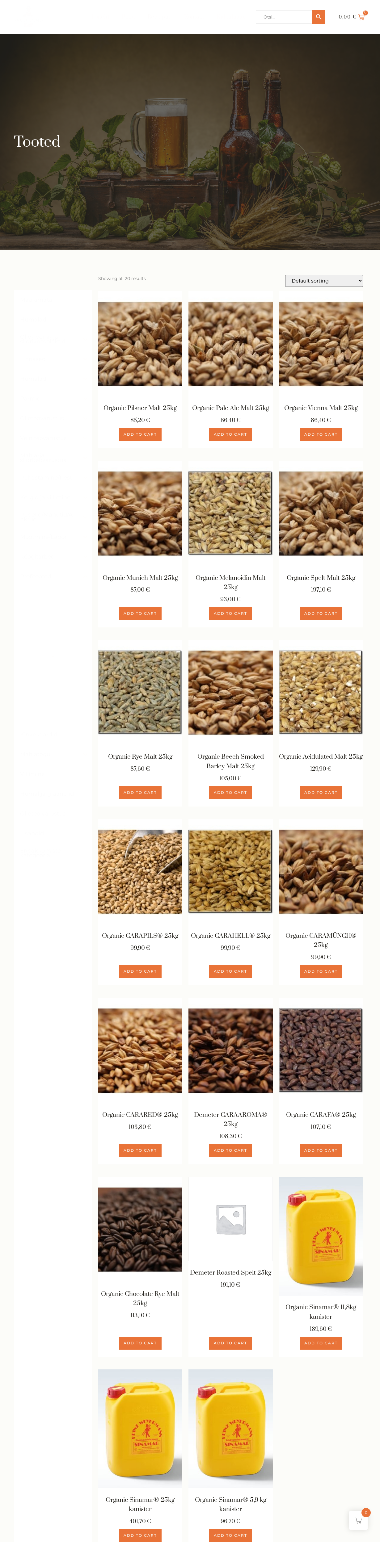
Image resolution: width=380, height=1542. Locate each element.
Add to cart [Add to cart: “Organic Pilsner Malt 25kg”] (140, 434)
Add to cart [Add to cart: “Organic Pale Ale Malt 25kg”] (230, 434)
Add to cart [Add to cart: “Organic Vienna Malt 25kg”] (321, 434)
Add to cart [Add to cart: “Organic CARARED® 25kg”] (140, 1151)
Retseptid (159, 16)
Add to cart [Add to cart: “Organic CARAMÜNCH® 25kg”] (321, 972)
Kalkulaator (232, 16)
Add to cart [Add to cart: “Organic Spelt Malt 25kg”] (321, 613)
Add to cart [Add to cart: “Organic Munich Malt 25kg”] (140, 613)
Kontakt (194, 16)
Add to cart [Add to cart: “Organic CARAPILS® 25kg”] (140, 972)
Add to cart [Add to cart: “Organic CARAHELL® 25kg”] (230, 972)
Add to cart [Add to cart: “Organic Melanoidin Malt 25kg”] (230, 613)
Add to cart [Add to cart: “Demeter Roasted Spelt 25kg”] (230, 1343)
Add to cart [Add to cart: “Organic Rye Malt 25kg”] (140, 792)
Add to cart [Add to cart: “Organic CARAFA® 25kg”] (321, 1151)
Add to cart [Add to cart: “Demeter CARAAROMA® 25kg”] (230, 1151)
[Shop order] (324, 281)
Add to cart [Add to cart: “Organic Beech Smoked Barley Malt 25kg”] (230, 792)
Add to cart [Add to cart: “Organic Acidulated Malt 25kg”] (321, 792)
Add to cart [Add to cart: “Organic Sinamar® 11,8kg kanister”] (321, 1343)
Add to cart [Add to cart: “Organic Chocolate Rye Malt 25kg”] (140, 1343)
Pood (128, 16)
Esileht (100, 16)
